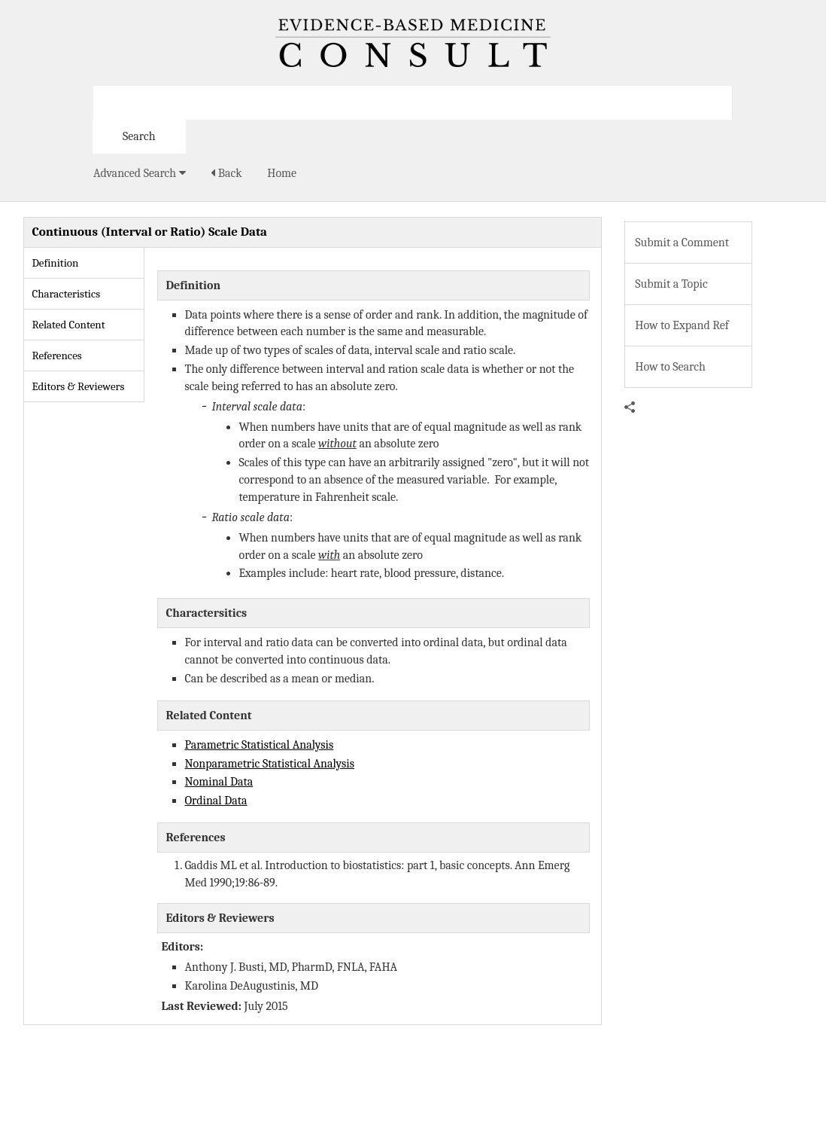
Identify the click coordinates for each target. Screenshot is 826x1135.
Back (226, 173)
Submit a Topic (671, 284)
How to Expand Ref (682, 325)
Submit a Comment (682, 242)
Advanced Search (139, 173)
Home (281, 173)
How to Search (670, 367)
